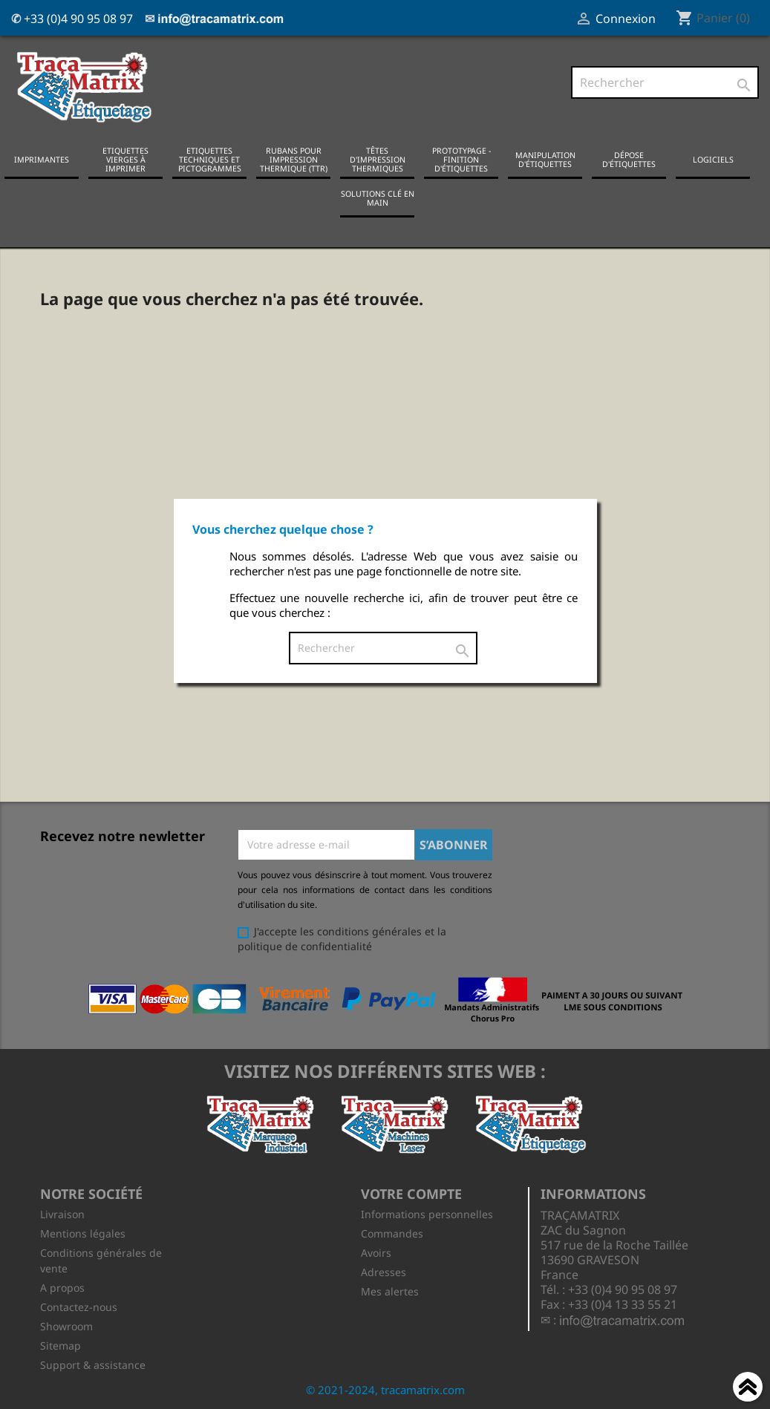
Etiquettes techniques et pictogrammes (209, 160)
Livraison (62, 1214)
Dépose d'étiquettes (629, 159)
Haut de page (748, 1389)
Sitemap (60, 1345)
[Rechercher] (665, 82)
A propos (62, 1288)
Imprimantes (41, 159)
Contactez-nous (78, 1307)
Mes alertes (390, 1291)
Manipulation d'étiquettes (545, 159)
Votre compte (411, 1194)
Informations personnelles (427, 1214)
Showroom (66, 1326)
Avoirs (376, 1253)
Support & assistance (93, 1365)
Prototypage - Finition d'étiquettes (461, 160)
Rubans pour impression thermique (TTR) (293, 160)
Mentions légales (82, 1233)
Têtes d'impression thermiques (377, 160)
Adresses (383, 1272)
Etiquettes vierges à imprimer (125, 160)
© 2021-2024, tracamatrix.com (385, 1389)
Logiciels (713, 159)
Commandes (392, 1233)
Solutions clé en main (377, 198)
